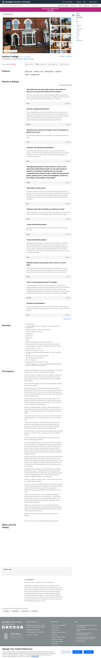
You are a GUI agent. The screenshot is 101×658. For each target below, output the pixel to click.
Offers (80, 5)
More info (54, 634)
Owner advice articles (57, 641)
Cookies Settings (66, 652)
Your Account (93, 1)
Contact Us (78, 1)
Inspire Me (54, 643)
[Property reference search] (20, 5)
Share (69, 56)
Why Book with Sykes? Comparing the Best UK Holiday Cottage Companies (86, 637)
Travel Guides (95, 5)
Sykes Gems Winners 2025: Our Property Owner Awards (84, 634)
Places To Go (74, 5)
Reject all (77, 652)
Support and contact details (59, 625)
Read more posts (80, 641)
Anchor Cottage (10, 56)
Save (63, 56)
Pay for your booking (57, 639)
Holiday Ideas (87, 5)
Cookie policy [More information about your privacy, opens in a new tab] (35, 656)
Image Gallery (10, 51)
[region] (50, 652)
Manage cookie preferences (59, 632)
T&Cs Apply (50, 10)
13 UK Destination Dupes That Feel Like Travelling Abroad (86, 626)
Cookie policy (55, 630)
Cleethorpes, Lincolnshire (18, 59)
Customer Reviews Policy (58, 637)
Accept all (88, 652)
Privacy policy (55, 627)
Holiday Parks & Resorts (63, 5)
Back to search (8, 14)
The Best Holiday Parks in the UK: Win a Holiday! (86, 630)
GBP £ (85, 1)
